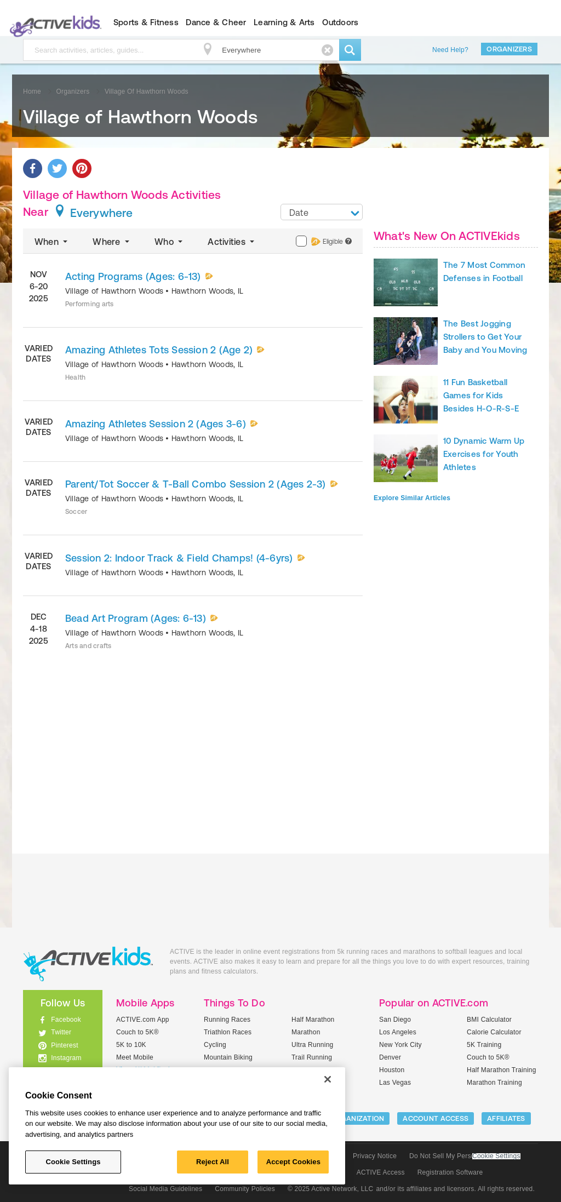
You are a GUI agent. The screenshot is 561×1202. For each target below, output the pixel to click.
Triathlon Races (227, 1032)
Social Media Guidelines (165, 1189)
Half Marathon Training (501, 1070)
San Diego (395, 1019)
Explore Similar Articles (412, 498)
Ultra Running (312, 1045)
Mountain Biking (228, 1057)
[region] (177, 1125)
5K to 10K (131, 1045)
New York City (400, 1045)
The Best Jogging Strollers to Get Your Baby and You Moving (485, 336)
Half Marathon (313, 1019)
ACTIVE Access (381, 1172)
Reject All (212, 1162)
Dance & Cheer (216, 22)
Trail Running (311, 1057)
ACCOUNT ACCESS (435, 1118)
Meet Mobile (134, 1057)
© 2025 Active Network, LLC (331, 1189)
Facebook (66, 1019)
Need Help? (450, 50)
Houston (391, 1070)
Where (112, 242)
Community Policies (245, 1189)
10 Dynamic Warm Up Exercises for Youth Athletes (483, 454)
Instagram (66, 1058)
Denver (390, 1057)
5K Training (484, 1045)
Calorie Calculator (494, 1032)
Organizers (509, 49)
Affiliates (506, 1118)
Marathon (305, 1032)
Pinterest (64, 1045)
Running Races (227, 1019)
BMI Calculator (489, 1019)
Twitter (61, 1032)
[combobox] (321, 212)
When (52, 242)
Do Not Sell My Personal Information (464, 1156)
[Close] (328, 1079)
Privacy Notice (375, 1156)
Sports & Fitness (146, 22)
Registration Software (450, 1172)
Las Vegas (395, 1082)
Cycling (215, 1045)
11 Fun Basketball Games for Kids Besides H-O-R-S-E (481, 395)
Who (169, 242)
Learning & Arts (284, 22)
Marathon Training (494, 1082)
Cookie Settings (496, 1156)
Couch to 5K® (137, 1032)
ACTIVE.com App (142, 1019)
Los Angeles (397, 1032)
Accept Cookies (293, 1162)
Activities (232, 242)
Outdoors (340, 22)
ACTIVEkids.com (53, 22)
